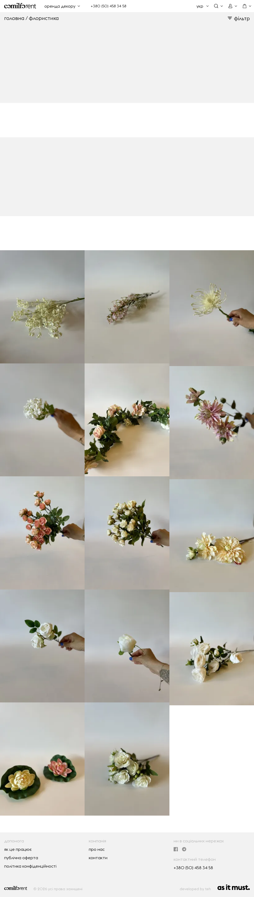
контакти (98, 857)
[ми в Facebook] (176, 849)
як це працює (18, 849)
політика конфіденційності (30, 866)
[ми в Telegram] (184, 849)
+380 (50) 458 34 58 (108, 6)
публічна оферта (21, 857)
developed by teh (195, 889)
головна (14, 18)
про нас (97, 849)
